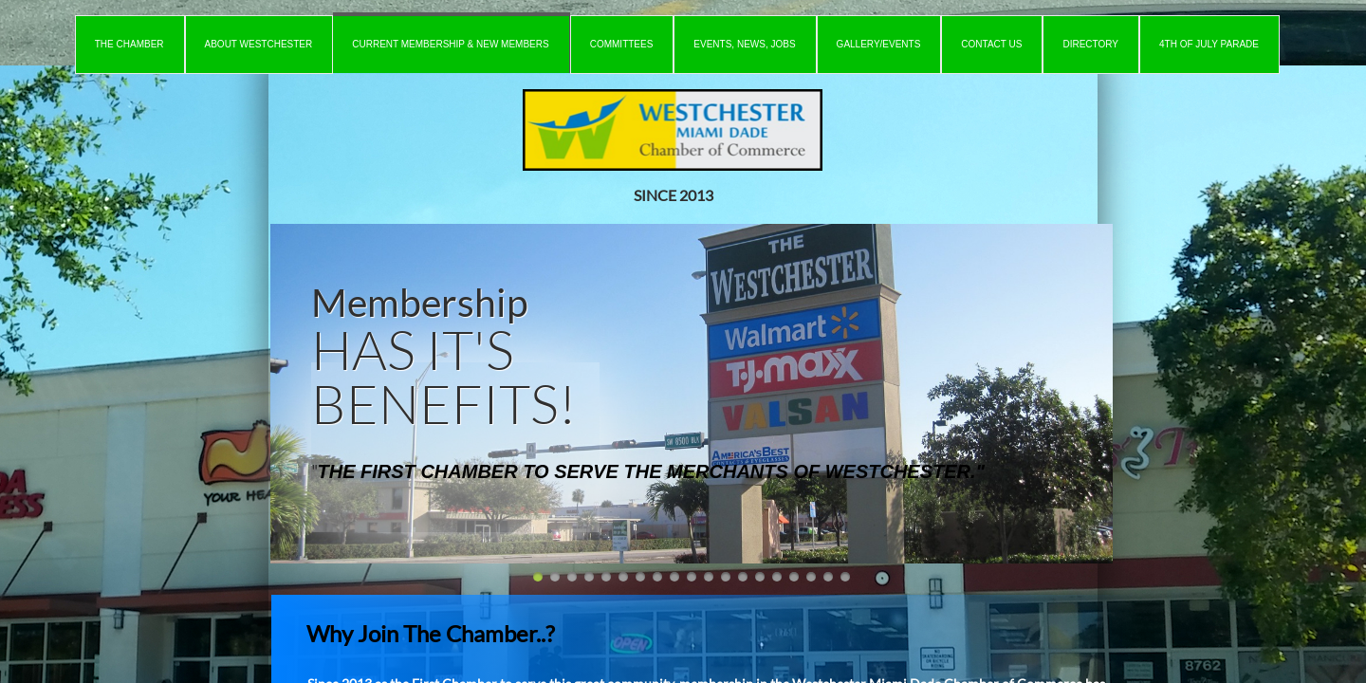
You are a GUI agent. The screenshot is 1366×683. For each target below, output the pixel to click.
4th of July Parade (1209, 44)
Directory (1090, 44)
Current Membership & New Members (450, 44)
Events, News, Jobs (744, 44)
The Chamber (129, 44)
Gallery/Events (879, 44)
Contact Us (991, 44)
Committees (622, 44)
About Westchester (259, 44)
